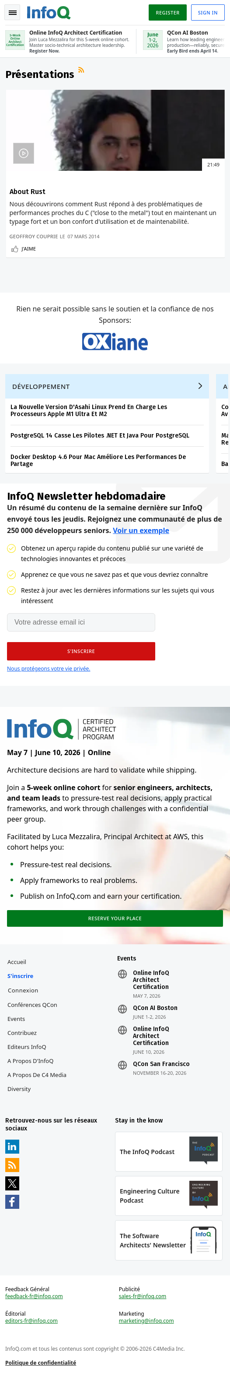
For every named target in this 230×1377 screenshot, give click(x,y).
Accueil (16, 962)
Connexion (23, 990)
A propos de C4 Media (36, 1075)
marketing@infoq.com (146, 1320)
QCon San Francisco (161, 1064)
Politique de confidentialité (40, 1362)
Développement (41, 386)
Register (167, 12)
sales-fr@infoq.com (143, 1296)
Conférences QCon (32, 1005)
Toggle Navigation (13, 13)
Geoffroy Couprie (34, 236)
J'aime (29, 248)
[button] (81, 651)
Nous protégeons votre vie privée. (48, 668)
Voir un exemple (141, 530)
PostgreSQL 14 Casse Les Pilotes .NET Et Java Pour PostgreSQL (99, 435)
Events (16, 1019)
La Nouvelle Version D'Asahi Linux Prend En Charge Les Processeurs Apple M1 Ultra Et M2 (88, 410)
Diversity (19, 1089)
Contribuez (22, 1033)
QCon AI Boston (155, 1008)
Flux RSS (82, 71)
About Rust (27, 191)
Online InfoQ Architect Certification (151, 980)
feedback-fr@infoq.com (34, 1296)
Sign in (208, 12)
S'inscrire (20, 976)
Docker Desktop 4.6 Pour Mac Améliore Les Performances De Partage (98, 460)
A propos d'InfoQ (30, 1061)
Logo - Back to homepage (49, 11)
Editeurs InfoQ (26, 1047)
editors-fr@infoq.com (31, 1320)
